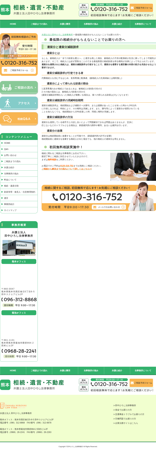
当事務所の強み (91, 24)
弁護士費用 (65, 24)
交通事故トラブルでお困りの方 (129, 414)
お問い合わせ (10, 155)
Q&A (6, 149)
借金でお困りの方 (123, 410)
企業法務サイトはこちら (126, 423)
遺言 (6, 198)
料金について (10, 180)
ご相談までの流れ (39, 24)
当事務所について (143, 24)
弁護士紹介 (117, 24)
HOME (13, 24)
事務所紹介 (9, 204)
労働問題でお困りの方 (125, 419)
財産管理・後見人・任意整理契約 (19, 192)
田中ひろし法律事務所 (125, 405)
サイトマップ (10, 210)
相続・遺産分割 (11, 186)
